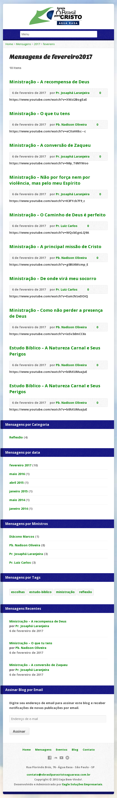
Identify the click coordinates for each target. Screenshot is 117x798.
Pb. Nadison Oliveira (71, 124)
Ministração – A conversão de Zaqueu (50, 145)
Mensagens (23, 44)
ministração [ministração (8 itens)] (65, 592)
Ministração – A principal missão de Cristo (55, 246)
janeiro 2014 (18, 509)
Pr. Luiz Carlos (66, 226)
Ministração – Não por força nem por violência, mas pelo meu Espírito (49, 180)
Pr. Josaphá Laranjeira (72, 93)
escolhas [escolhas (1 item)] (18, 592)
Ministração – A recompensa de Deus (49, 82)
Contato (89, 749)
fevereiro (49, 44)
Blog (75, 749)
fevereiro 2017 (20, 465)
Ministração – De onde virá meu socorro (52, 278)
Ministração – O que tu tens (39, 113)
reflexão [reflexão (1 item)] (85, 592)
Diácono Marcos (21, 536)
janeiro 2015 (18, 491)
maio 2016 (17, 474)
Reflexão (16, 437)
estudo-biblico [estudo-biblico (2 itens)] (40, 592)
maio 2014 (17, 500)
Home (9, 44)
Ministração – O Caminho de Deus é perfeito (57, 215)
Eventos (61, 749)
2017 (37, 44)
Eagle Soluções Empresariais (82, 784)
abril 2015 (16, 483)
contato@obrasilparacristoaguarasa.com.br (58, 774)
